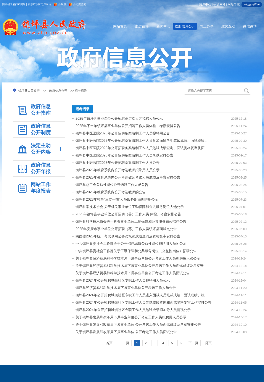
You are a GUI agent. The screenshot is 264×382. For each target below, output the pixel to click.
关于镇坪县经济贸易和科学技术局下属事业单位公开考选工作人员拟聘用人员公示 (138, 258)
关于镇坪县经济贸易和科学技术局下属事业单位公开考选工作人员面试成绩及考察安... (141, 266)
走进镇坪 (142, 26)
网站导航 (234, 4)
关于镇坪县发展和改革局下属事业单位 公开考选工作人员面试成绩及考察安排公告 (138, 324)
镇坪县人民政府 (29, 90)
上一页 (124, 343)
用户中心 (205, 4)
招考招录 (82, 109)
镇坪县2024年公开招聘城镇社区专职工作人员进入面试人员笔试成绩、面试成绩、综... (141, 295)
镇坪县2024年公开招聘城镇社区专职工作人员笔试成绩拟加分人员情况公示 (133, 310)
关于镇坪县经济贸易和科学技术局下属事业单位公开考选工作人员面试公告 (133, 273)
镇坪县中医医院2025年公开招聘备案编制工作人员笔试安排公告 (124, 155)
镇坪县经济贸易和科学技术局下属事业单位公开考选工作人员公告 (126, 288)
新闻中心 (163, 26)
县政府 (62, 4)
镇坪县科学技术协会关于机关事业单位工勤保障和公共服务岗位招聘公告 (131, 221)
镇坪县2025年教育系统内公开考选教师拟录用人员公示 (117, 170)
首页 (109, 343)
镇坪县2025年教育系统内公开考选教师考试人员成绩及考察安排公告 (128, 177)
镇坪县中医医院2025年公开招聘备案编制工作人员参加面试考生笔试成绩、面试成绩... (141, 140)
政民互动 (228, 26)
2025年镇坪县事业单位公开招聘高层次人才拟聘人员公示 (119, 118)
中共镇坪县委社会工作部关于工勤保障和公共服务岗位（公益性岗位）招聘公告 (136, 251)
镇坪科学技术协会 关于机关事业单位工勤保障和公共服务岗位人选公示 (130, 207)
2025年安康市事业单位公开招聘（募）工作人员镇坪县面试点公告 (126, 229)
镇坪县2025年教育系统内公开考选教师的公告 (111, 192)
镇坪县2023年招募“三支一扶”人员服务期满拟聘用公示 (117, 199)
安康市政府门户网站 (39, 4)
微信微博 (250, 26)
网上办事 (207, 26)
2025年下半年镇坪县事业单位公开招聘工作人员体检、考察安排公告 (128, 126)
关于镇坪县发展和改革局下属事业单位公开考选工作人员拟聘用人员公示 (131, 317)
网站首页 (120, 26)
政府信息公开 (185, 26)
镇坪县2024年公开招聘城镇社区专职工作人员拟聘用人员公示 (123, 280)
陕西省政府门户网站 (14, 4)
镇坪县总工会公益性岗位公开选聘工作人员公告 (112, 185)
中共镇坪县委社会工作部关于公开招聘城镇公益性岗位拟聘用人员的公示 (131, 243)
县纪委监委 (79, 4)
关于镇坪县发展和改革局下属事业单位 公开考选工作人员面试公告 (126, 332)
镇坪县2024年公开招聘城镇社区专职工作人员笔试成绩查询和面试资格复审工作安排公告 (143, 302)
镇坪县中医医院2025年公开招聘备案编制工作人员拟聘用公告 (123, 133)
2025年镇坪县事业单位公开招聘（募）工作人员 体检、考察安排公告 (128, 214)
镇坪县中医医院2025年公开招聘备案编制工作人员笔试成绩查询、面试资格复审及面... (141, 148)
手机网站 (219, 4)
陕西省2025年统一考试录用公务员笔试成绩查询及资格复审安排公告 (128, 236)
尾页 (208, 343)
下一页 (193, 343)
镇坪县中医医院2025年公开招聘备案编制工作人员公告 (117, 162)
